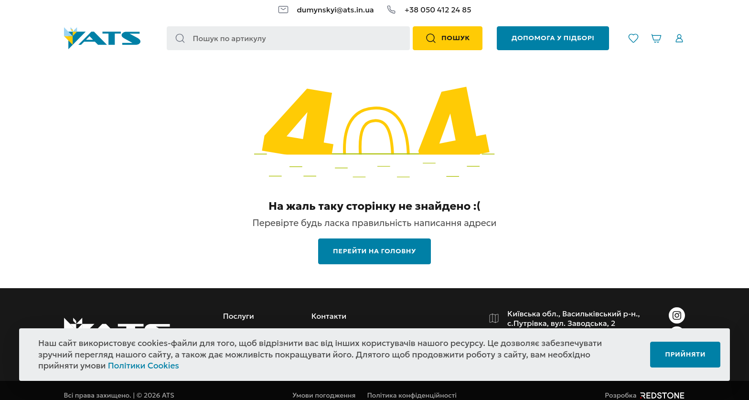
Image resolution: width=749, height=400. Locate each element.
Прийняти (685, 354)
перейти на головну (374, 251)
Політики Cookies (143, 365)
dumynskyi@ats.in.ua (335, 9)
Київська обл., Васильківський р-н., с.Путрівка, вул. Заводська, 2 (573, 318)
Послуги (238, 316)
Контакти (329, 316)
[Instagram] (677, 315)
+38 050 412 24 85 (438, 9)
